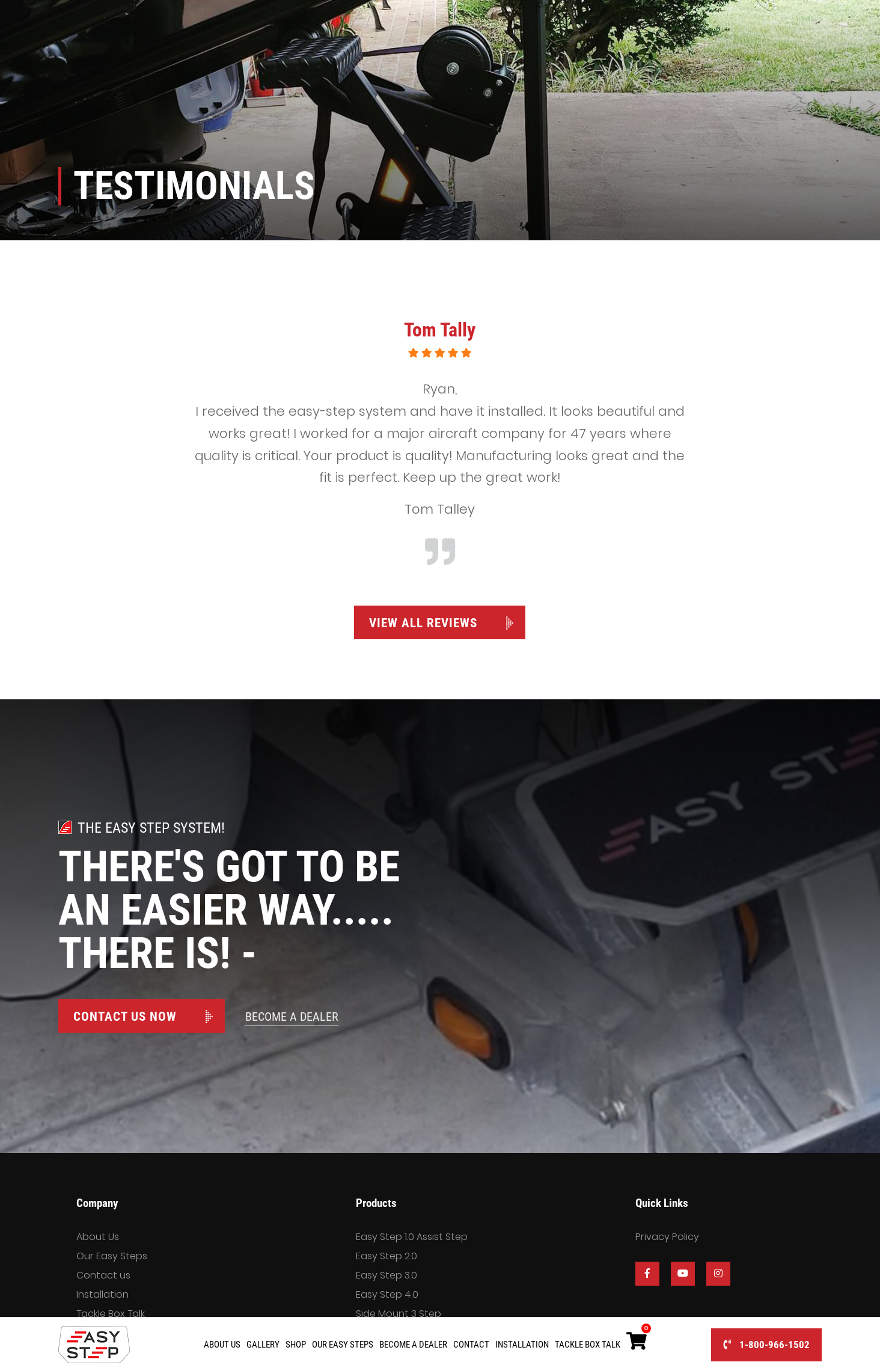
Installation (102, 1294)
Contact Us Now (125, 1016)
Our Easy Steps (111, 1256)
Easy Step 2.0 (386, 1256)
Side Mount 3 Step (398, 1314)
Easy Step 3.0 (386, 1275)
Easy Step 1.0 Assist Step (412, 1237)
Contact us (103, 1275)
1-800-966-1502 (766, 1345)
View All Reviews (423, 623)
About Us (97, 1237)
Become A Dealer (291, 1016)
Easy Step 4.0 (387, 1294)
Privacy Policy (667, 1237)
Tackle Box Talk (110, 1314)
